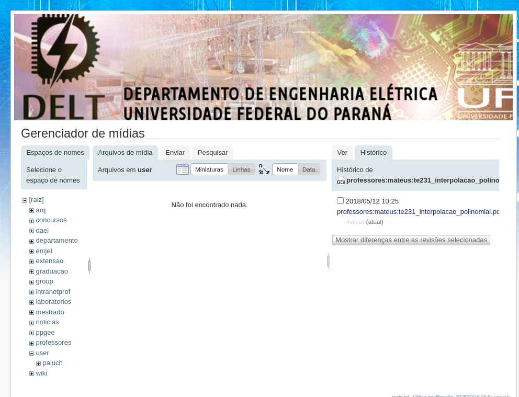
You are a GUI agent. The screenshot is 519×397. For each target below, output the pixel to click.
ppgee (45, 332)
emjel (44, 251)
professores (53, 342)
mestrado (50, 312)
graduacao (51, 271)
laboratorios (53, 301)
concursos (51, 220)
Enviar (175, 152)
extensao (49, 261)
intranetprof (53, 292)
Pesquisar (213, 152)
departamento (56, 240)
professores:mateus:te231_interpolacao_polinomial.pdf (419, 211)
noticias (47, 322)
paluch (52, 363)
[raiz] (36, 199)
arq (41, 210)
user (42, 353)
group (44, 281)
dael (42, 230)
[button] (209, 169)
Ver (342, 152)
